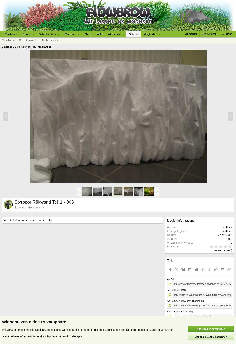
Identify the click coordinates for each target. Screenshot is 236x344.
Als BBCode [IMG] (176, 290)
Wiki (100, 34)
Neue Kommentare (29, 40)
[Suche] (227, 34)
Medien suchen (50, 40)
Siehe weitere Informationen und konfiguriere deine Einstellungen (42, 336)
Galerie (133, 34)
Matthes (22, 207)
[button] (33, 34)
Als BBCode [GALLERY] (180, 311)
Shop (87, 34)
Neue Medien (9, 40)
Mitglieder (150, 34)
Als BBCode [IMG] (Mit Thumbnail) (185, 301)
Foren (26, 34)
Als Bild (171, 279)
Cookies (40, 329)
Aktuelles (114, 34)
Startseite (11, 34)
